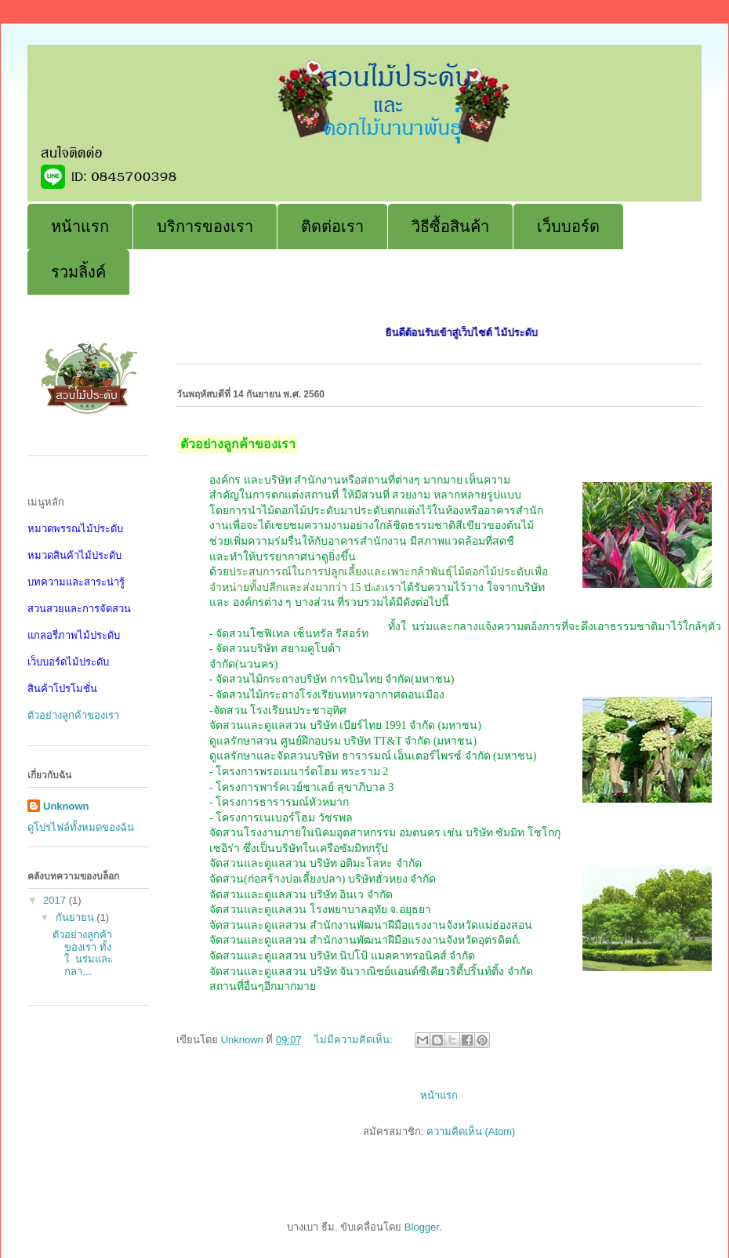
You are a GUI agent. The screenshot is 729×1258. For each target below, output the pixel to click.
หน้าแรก (80, 226)
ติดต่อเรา (332, 226)
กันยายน (76, 917)
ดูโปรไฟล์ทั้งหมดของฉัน (80, 827)
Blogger (421, 1227)
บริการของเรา (205, 226)
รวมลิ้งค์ (78, 272)
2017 (56, 900)
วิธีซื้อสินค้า (450, 226)
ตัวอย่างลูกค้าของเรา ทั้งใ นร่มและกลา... (82, 953)
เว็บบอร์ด (568, 226)
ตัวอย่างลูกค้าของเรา (73, 715)
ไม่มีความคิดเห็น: (354, 1040)
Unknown (66, 806)
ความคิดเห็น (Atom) (471, 1131)
